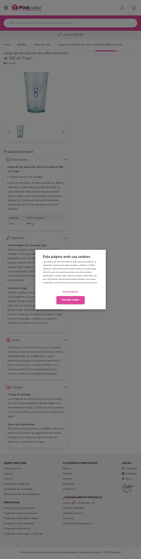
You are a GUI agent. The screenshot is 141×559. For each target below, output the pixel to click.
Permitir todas (70, 299)
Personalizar (70, 291)
